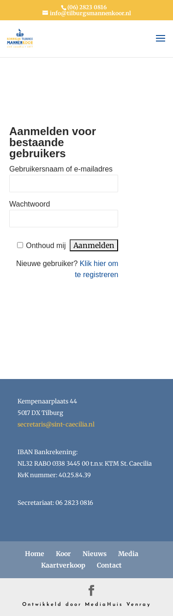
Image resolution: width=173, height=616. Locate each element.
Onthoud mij (46, 245)
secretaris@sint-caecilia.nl (56, 424)
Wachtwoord (29, 204)
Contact (109, 565)
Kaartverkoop (63, 565)
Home (34, 554)
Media (128, 554)
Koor (63, 554)
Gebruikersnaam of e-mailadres (61, 169)
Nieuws (95, 554)
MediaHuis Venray (118, 604)
